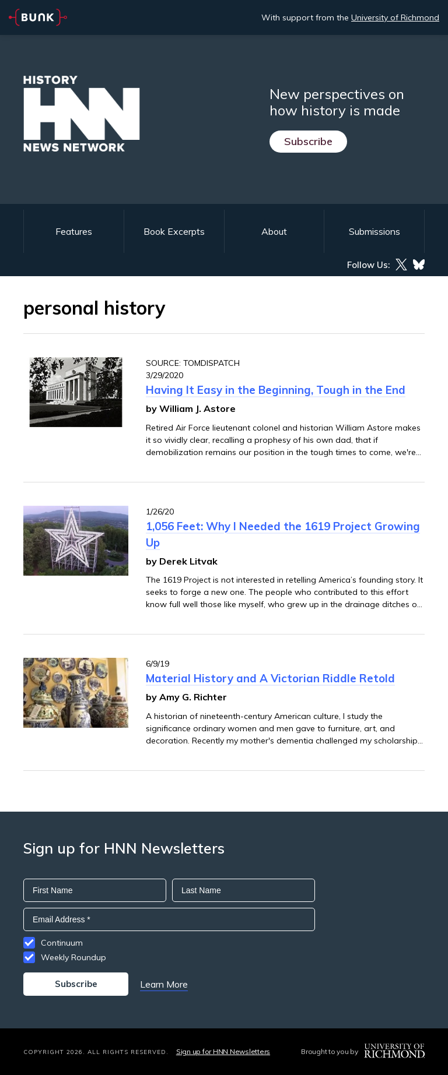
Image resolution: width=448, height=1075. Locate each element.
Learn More (164, 984)
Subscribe (308, 141)
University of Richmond (395, 17)
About (274, 231)
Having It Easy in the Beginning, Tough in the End (275, 390)
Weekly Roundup (73, 957)
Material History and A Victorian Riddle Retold (270, 678)
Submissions (374, 231)
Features (73, 231)
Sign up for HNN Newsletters (223, 1051)
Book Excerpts (174, 231)
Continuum (62, 942)
